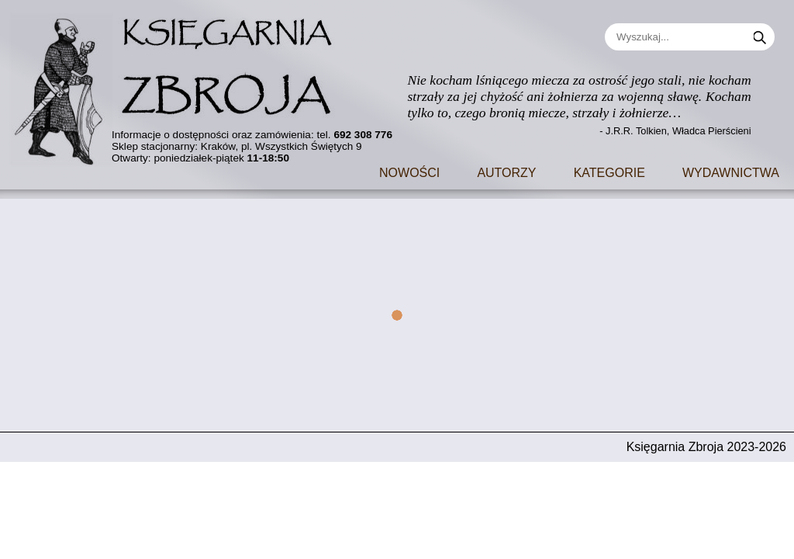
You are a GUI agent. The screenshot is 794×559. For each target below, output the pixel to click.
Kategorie (609, 171)
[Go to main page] (182, 83)
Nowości (409, 171)
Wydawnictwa (730, 171)
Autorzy (506, 171)
